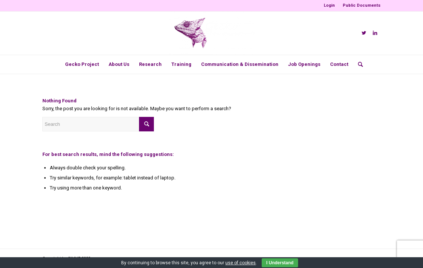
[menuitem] (329, 5)
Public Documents (362, 5)
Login (329, 5)
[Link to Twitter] (363, 33)
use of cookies (240, 262)
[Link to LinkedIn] (375, 33)
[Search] (358, 64)
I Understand (279, 262)
